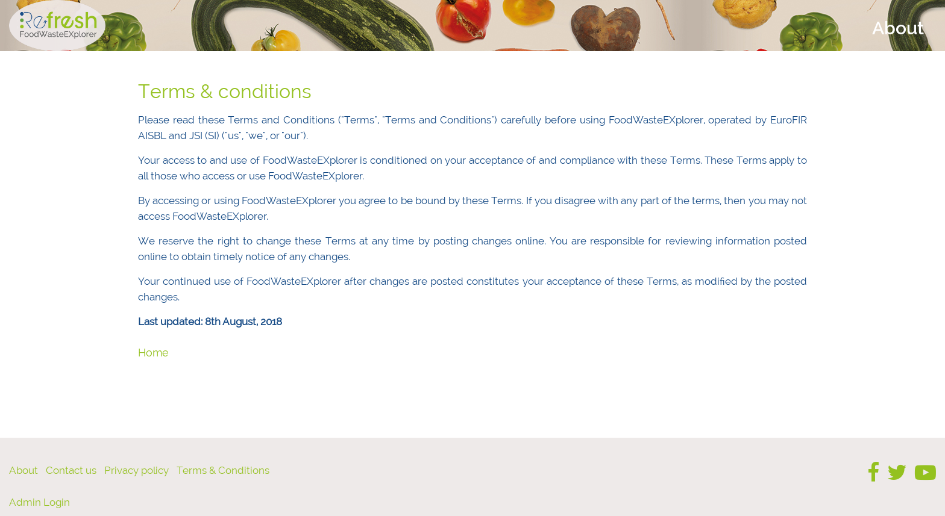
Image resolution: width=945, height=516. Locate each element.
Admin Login (39, 502)
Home (153, 352)
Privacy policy (136, 470)
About (23, 470)
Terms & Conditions (223, 470)
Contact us (71, 470)
